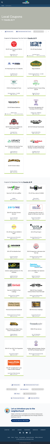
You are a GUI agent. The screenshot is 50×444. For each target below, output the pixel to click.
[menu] (2, 2)
